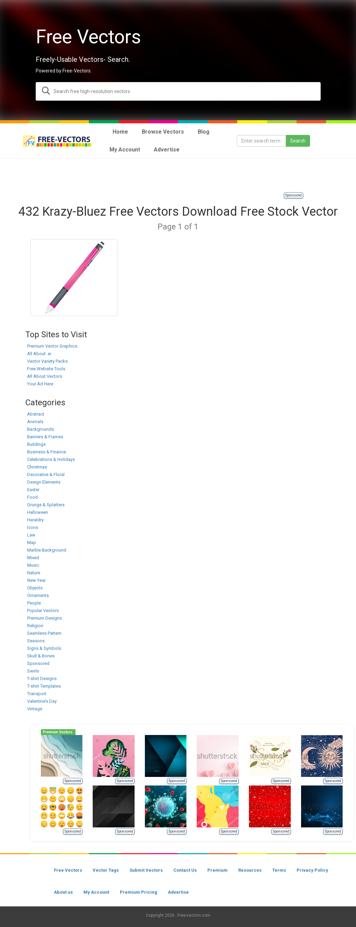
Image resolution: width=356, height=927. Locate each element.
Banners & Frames (45, 436)
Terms (279, 870)
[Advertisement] (178, 175)
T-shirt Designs (42, 678)
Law (31, 535)
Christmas (37, 467)
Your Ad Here (40, 383)
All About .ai (39, 353)
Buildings (36, 444)
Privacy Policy (312, 870)
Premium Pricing (138, 892)
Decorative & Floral (46, 474)
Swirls (33, 671)
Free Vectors (68, 870)
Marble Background (46, 550)
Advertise (178, 892)
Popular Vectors (43, 610)
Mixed (33, 557)
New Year (36, 580)
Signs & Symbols (44, 648)
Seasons (36, 640)
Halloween (37, 512)
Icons (32, 527)
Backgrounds (40, 429)
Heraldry (35, 519)
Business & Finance (46, 451)
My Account (96, 892)
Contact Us (185, 870)
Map (31, 542)
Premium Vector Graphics (52, 346)
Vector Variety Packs (47, 361)
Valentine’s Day (42, 701)
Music (33, 565)
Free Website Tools (46, 368)
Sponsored (293, 195)
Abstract (35, 414)
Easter (33, 489)
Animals (35, 421)
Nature (33, 572)
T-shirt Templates (44, 686)
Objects (35, 587)
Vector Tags (106, 870)
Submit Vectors (146, 870)
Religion (35, 625)
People (34, 603)
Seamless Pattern (44, 633)
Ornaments (38, 595)
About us (63, 892)
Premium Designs (44, 618)
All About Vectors (44, 376)
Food (32, 497)
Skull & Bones (41, 655)
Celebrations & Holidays (51, 459)
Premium (217, 870)
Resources (250, 870)
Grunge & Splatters (46, 504)
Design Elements (43, 482)
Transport (36, 693)
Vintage (34, 708)
